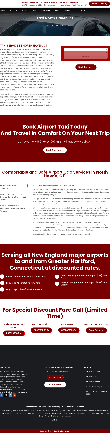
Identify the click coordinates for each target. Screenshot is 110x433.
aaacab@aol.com (80, 142)
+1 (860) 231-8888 (92, 377)
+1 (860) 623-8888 (93, 381)
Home (2, 10)
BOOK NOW (55, 384)
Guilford (46, 411)
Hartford (15, 411)
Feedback (68, 10)
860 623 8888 (55, 377)
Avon (79, 411)
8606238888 (98, 3)
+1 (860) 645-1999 (44, 142)
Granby (84, 411)
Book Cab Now (53, 150)
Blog (57, 10)
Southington (14, 413)
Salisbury (104, 411)
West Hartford (24, 411)
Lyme (63, 411)
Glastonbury (34, 413)
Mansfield (72, 413)
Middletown (93, 413)
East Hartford (6, 411)
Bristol (61, 413)
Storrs (66, 413)
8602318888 (40, 330)
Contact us (81, 10)
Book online (45, 10)
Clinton (40, 411)
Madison (33, 411)
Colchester (5, 413)
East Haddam (71, 411)
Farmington (53, 413)
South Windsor (65, 416)
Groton (98, 411)
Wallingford (24, 413)
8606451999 (67, 330)
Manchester (44, 413)
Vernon (47, 416)
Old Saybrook (55, 411)
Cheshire (91, 411)
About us (13, 10)
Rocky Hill (101, 413)
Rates (24, 10)
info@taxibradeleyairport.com (97, 386)
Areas (33, 10)
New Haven (55, 416)
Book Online (84, 67)
